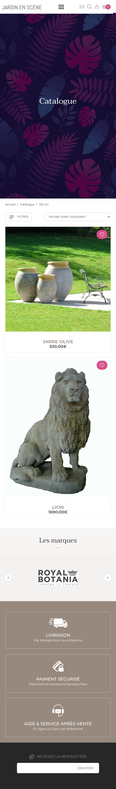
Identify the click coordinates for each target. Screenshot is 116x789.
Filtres (19, 217)
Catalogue (27, 204)
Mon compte (100, 6)
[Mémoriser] (102, 234)
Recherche (92, 6)
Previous (8, 577)
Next (108, 577)
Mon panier (109, 6)
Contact (84, 6)
